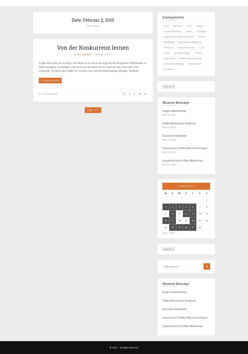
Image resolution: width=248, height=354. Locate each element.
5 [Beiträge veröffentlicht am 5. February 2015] (186, 206)
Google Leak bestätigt (174, 110)
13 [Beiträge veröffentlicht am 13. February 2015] (193, 213)
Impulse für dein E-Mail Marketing (182, 160)
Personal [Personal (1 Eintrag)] (168, 47)
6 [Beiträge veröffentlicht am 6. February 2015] (193, 206)
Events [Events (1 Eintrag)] (188, 31)
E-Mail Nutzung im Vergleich (179, 123)
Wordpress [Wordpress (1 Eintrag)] (169, 69)
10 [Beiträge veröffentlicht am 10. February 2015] (172, 213)
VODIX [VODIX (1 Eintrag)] (198, 52)
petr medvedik (84, 54)
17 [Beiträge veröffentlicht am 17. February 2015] (172, 220)
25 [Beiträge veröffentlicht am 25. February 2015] (179, 227)
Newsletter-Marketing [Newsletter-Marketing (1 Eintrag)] (189, 42)
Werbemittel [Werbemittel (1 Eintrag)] (194, 63)
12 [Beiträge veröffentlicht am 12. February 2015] (186, 213)
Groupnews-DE (50, 93)
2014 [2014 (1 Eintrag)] (166, 25)
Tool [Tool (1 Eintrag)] (201, 47)
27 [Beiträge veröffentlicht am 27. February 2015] (193, 227)
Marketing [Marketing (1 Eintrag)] (169, 42)
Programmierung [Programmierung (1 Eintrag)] (186, 47)
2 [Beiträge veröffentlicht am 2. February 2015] (165, 206)
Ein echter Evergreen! (174, 135)
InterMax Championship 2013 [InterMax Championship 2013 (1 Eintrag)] (179, 36)
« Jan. (165, 232)
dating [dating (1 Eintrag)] (199, 25)
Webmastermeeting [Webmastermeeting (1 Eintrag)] (174, 63)
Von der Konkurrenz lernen (93, 47)
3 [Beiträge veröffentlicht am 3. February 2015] (172, 206)
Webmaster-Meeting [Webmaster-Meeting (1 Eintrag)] (190, 58)
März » (173, 232)
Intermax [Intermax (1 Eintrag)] (201, 31)
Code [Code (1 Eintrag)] (189, 25)
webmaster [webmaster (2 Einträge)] (169, 58)
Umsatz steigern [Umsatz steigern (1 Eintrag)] (182, 52)
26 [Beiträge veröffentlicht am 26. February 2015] (186, 227)
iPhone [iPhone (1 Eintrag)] (201, 36)
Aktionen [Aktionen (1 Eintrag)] (177, 25)
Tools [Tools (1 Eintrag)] (167, 52)
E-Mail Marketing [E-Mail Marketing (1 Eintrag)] (172, 31)
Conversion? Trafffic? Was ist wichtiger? (185, 148)
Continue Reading (50, 80)
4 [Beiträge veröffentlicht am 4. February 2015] (179, 206)
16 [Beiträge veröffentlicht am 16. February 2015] (165, 220)
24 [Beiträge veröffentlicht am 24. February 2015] (172, 227)
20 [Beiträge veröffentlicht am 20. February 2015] (193, 220)
